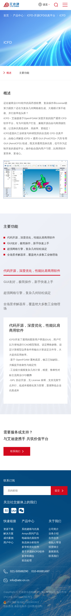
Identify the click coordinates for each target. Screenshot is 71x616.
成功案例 (8, 538)
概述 (7, 72)
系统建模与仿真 (30, 529)
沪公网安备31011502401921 (21, 602)
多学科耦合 (28, 556)
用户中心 (8, 542)
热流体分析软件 (30, 542)
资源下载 (8, 529)
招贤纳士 (54, 546)
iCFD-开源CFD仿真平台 (41, 15)
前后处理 (27, 560)
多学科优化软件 (30, 546)
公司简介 (54, 529)
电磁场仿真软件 (30, 538)
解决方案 (8, 533)
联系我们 (17, 451)
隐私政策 (8, 606)
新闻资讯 (54, 551)
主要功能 (22, 72)
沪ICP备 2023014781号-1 (17, 597)
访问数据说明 (34, 606)
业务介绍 (54, 533)
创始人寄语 (55, 542)
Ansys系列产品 (30, 533)
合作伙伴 (54, 538)
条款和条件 (20, 606)
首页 (6, 15)
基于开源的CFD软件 (33, 551)
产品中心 (18, 15)
